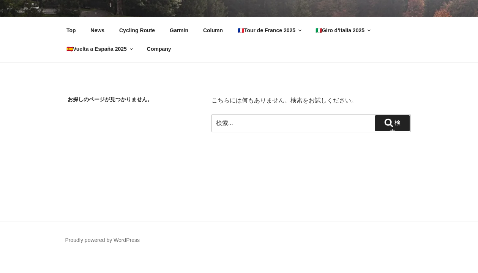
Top (71, 30)
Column (213, 30)
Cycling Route (137, 30)
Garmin (179, 30)
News (98, 30)
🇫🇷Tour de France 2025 (270, 30)
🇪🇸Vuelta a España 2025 (100, 49)
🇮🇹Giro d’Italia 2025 (344, 30)
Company (159, 49)
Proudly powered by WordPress (102, 240)
